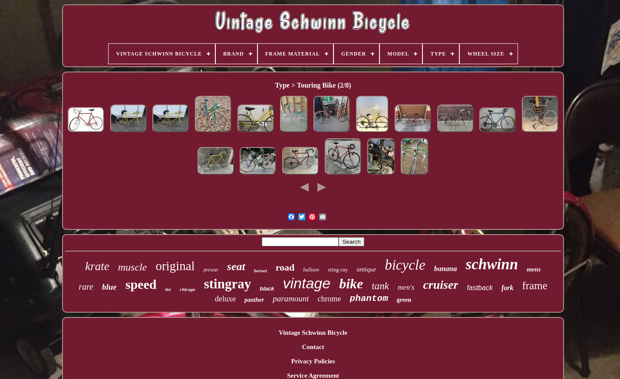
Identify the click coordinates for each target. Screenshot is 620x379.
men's (406, 287)
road (285, 267)
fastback (480, 287)
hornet (260, 270)
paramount (291, 298)
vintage (306, 283)
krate (97, 266)
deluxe (225, 298)
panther (254, 300)
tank (380, 286)
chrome (329, 298)
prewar (211, 270)
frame (534, 285)
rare (86, 286)
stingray (227, 283)
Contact (313, 346)
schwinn (492, 264)
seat (236, 266)
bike (351, 283)
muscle (132, 267)
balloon (311, 270)
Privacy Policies (313, 361)
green (404, 300)
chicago (187, 289)
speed (141, 284)
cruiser (440, 284)
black (267, 288)
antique (366, 269)
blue (109, 286)
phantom (369, 299)
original (175, 266)
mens (534, 269)
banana (445, 269)
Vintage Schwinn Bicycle (313, 332)
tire (168, 289)
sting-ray (338, 269)
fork (507, 287)
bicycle (405, 265)
